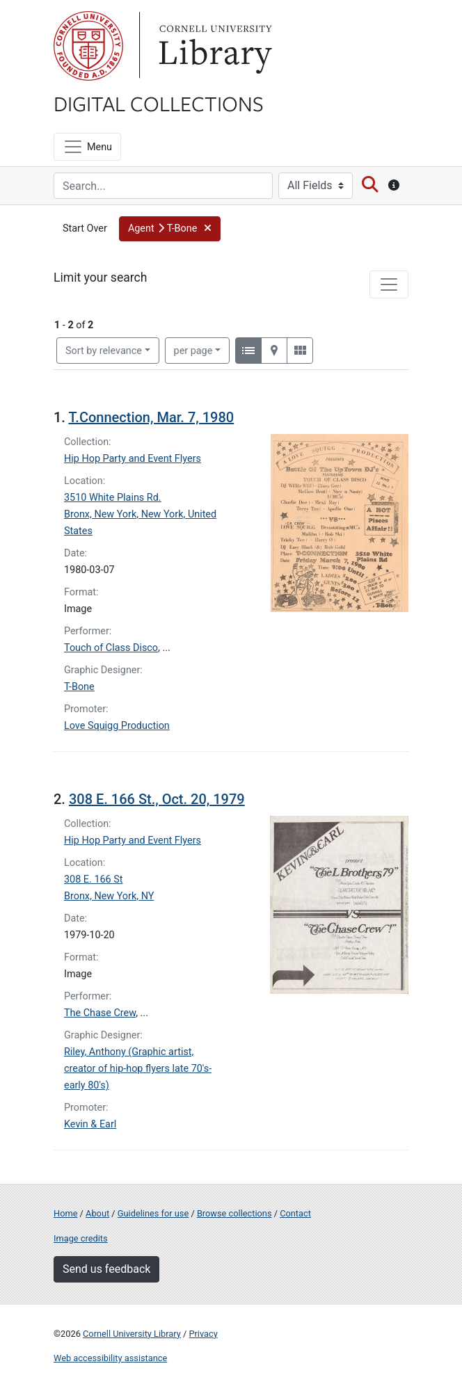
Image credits (81, 1238)
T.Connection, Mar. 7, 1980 (151, 417)
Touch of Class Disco (111, 648)
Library (213, 46)
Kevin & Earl (90, 1124)
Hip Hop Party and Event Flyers (132, 459)
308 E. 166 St (93, 879)
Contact (295, 1213)
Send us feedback (106, 1269)
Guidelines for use (153, 1213)
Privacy (203, 1333)
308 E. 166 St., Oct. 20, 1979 (157, 799)
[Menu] (87, 147)
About (97, 1213)
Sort (103, 351)
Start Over (85, 228)
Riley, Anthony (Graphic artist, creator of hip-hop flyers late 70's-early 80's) (138, 1068)
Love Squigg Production (117, 726)
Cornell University (88, 46)
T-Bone (79, 687)
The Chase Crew (100, 1013)
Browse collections (234, 1213)
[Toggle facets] (388, 284)
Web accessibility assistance (110, 1358)
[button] (170, 228)
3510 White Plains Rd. (112, 498)
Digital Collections (159, 103)
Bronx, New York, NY (109, 896)
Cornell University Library (132, 1333)
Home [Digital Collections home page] (65, 1213)
